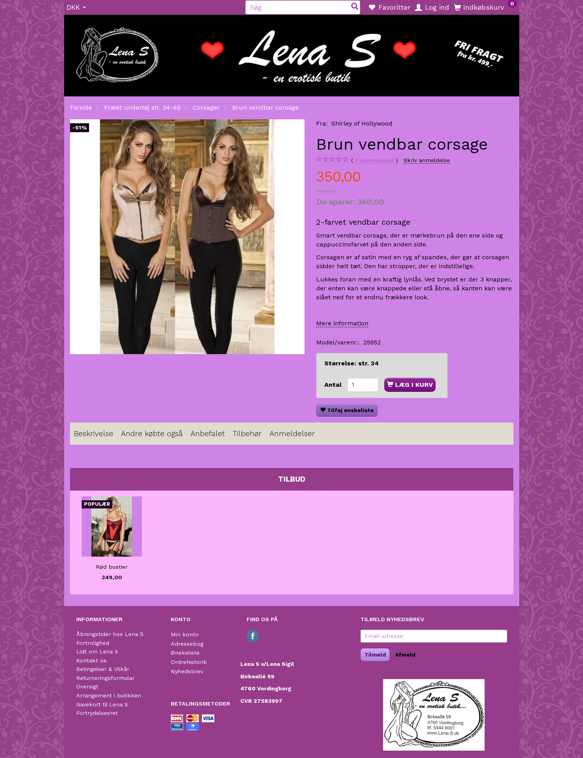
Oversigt (87, 686)
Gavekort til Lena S (102, 704)
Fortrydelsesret (97, 713)
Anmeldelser (292, 433)
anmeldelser (374, 160)
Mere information (342, 323)
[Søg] (354, 7)
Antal (333, 384)
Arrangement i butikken (108, 695)
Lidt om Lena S (97, 651)
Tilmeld (375, 654)
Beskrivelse (93, 433)
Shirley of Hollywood (361, 123)
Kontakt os (91, 660)
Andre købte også (152, 433)
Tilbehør (247, 433)
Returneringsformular (105, 678)
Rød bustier (112, 567)
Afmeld (405, 654)
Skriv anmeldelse (427, 160)
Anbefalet (208, 433)
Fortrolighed (92, 643)
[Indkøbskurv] (485, 7)
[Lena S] (291, 52)
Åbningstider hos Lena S (110, 634)
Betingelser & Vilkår (102, 669)
